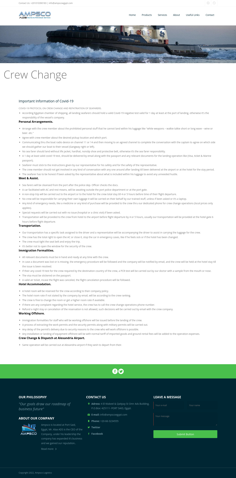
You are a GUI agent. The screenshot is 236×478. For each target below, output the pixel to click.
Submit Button (185, 434)
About (176, 15)
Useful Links (193, 15)
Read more (47, 449)
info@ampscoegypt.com (61, 3)
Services (162, 15)
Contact (210, 15)
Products (147, 15)
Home (132, 15)
